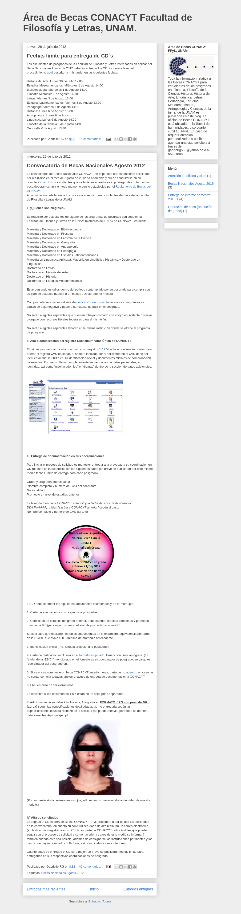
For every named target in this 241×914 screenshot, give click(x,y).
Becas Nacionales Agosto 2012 (62, 873)
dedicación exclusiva (90, 302)
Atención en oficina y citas (187, 176)
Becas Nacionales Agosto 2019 (191, 183)
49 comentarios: (90, 866)
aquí (50, 72)
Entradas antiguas (138, 889)
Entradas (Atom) (99, 901)
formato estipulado (91, 655)
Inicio (94, 889)
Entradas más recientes (46, 889)
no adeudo (129, 672)
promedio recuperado (105, 625)
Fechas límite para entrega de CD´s (70, 56)
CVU (101, 349)
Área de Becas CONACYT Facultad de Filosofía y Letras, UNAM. (107, 22)
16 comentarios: (90, 139)
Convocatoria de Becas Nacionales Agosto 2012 (86, 165)
